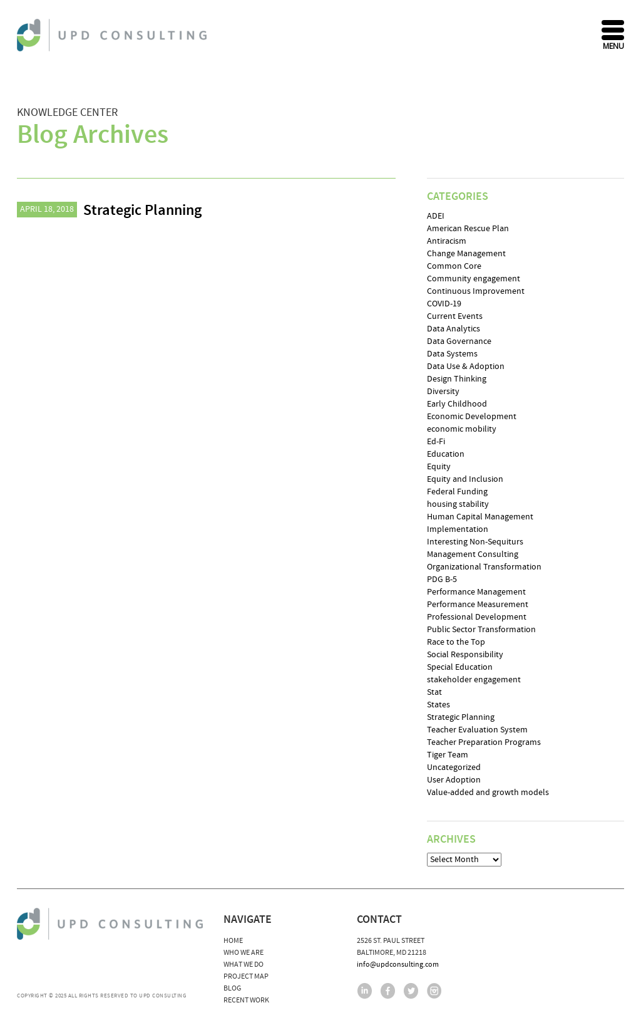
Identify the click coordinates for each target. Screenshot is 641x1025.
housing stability (458, 504)
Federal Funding (457, 491)
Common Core (454, 266)
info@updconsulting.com (398, 964)
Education (445, 454)
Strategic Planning (142, 210)
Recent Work (246, 1000)
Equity (439, 466)
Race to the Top (456, 642)
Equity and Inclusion (465, 479)
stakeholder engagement (474, 679)
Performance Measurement (477, 604)
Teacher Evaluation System (477, 730)
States (438, 704)
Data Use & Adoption (466, 366)
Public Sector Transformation (481, 629)
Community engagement (473, 278)
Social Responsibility (465, 654)
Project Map (246, 976)
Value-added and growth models (488, 792)
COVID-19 (444, 304)
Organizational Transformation (484, 567)
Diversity (443, 391)
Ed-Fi (436, 441)
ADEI (435, 216)
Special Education (460, 667)
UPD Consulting (113, 35)
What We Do (243, 964)
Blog (232, 988)
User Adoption (454, 780)
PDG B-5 (442, 579)
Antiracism (446, 241)
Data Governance (459, 341)
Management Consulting (472, 554)
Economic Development (471, 416)
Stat (434, 692)
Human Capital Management (480, 517)
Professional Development (476, 617)
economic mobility (461, 429)
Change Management (466, 253)
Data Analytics (453, 329)
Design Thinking (456, 379)
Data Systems (452, 354)
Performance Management (476, 592)
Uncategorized (454, 767)
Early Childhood (457, 404)
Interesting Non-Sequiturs (475, 542)
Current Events (455, 316)
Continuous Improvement (476, 291)
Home (233, 940)
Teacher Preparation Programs (484, 742)
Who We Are (243, 952)
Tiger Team (447, 755)
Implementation (457, 529)
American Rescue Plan (468, 228)
